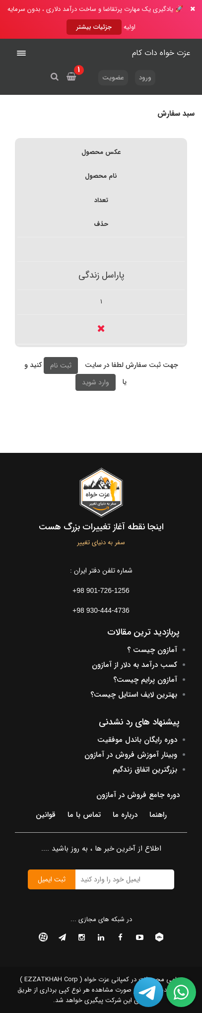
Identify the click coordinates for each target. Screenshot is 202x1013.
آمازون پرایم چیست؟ (145, 680)
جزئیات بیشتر (94, 27)
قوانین (46, 815)
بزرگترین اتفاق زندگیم (145, 770)
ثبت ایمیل (52, 879)
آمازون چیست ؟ (152, 650)
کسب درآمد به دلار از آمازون (134, 665)
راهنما (158, 815)
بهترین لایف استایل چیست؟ (133, 695)
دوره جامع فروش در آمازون (138, 795)
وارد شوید (95, 382)
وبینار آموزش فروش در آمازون (130, 755)
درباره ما (125, 815)
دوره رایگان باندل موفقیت (137, 740)
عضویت (113, 77)
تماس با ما (84, 815)
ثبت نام (60, 365)
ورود (145, 77)
